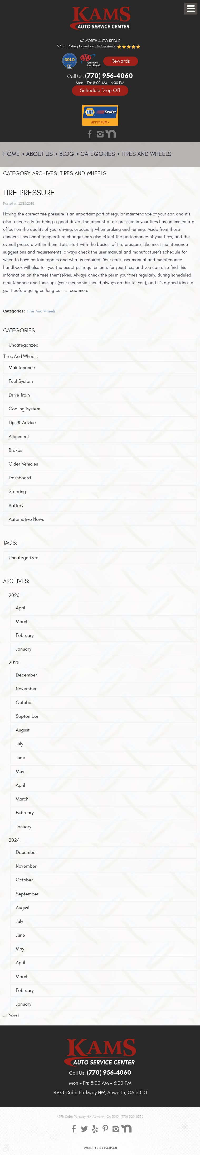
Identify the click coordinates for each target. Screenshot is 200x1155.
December (26, 675)
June (20, 758)
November (26, 689)
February (25, 635)
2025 (13, 663)
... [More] (11, 1015)
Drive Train (19, 395)
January (23, 649)
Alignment (19, 436)
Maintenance (22, 367)
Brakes (15, 450)
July (19, 744)
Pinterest (105, 1128)
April (20, 608)
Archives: (16, 581)
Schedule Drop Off (100, 90)
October (24, 702)
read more (78, 290)
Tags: (10, 543)
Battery (16, 505)
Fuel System (21, 381)
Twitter (84, 1128)
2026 (13, 596)
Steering (17, 492)
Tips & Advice (22, 423)
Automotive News (26, 519)
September (27, 716)
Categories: (19, 330)
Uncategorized (23, 345)
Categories (97, 154)
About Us (39, 154)
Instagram (100, 133)
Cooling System (24, 409)
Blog (66, 154)
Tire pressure (29, 193)
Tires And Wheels (146, 154)
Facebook (89, 133)
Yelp (95, 1128)
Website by (100, 1148)
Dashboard (20, 478)
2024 (14, 840)
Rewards (120, 61)
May (20, 771)
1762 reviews (105, 46)
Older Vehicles (23, 464)
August (23, 730)
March (22, 621)
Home (11, 154)
